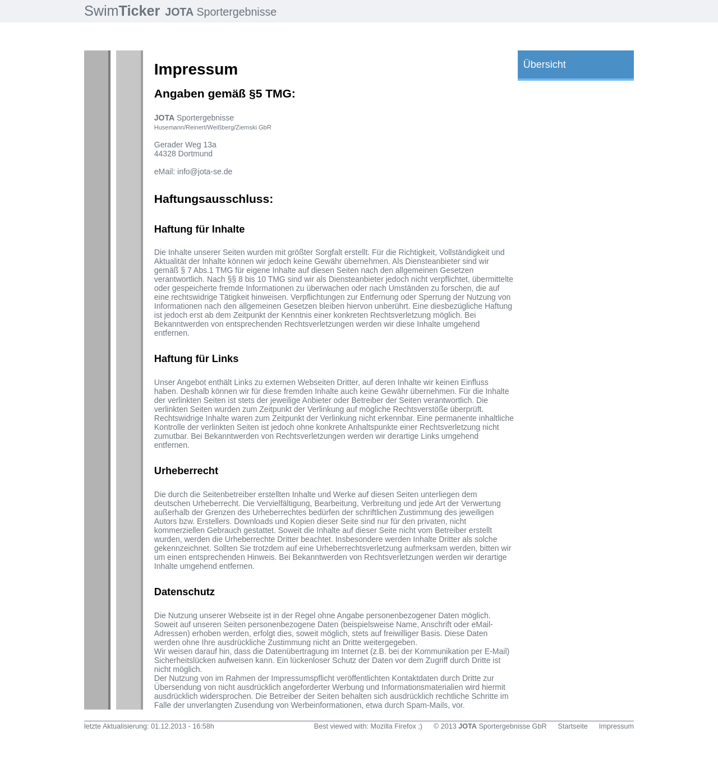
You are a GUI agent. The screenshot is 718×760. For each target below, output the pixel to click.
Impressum (616, 726)
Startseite (573, 726)
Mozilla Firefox (393, 726)
